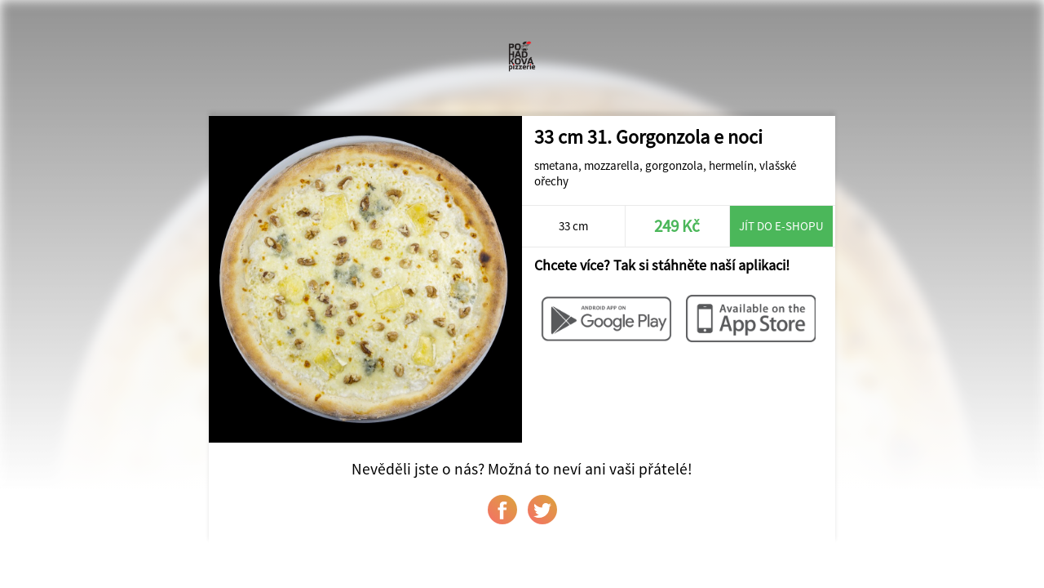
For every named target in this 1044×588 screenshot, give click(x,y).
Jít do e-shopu (781, 226)
